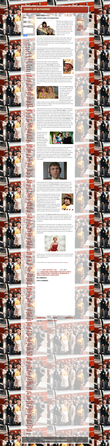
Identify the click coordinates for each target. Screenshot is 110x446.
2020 (26, 41)
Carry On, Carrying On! (29, 393)
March (28, 433)
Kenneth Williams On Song (29, 349)
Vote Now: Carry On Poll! (29, 335)
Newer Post (41, 318)
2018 (26, 45)
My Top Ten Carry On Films (29, 120)
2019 (26, 43)
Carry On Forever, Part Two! (29, 388)
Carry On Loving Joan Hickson (29, 319)
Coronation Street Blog (66, 29)
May (27, 71)
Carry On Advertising (29, 264)
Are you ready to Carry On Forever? (29, 402)
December (29, 53)
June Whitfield (63, 273)
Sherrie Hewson (54, 275)
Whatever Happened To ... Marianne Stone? (29, 259)
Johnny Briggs (55, 273)
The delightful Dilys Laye (29, 170)
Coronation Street (45, 273)
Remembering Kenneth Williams (29, 235)
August (28, 65)
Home (55, 318)
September (29, 62)
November (29, 56)
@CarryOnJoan (54, 262)
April (27, 73)
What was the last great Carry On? (29, 426)
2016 (26, 49)
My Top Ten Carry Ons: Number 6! (29, 280)
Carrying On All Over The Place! (29, 146)
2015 (26, 51)
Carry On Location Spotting (29, 253)
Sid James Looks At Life (29, 141)
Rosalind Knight (45, 275)
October (28, 59)
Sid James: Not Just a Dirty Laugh (29, 94)
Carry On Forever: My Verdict (29, 359)
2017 (26, 47)
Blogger (64, 440)
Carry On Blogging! (37, 9)
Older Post (69, 318)
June (27, 69)
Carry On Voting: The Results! (29, 98)
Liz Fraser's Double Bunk (29, 295)
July (27, 67)
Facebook (65, 262)
